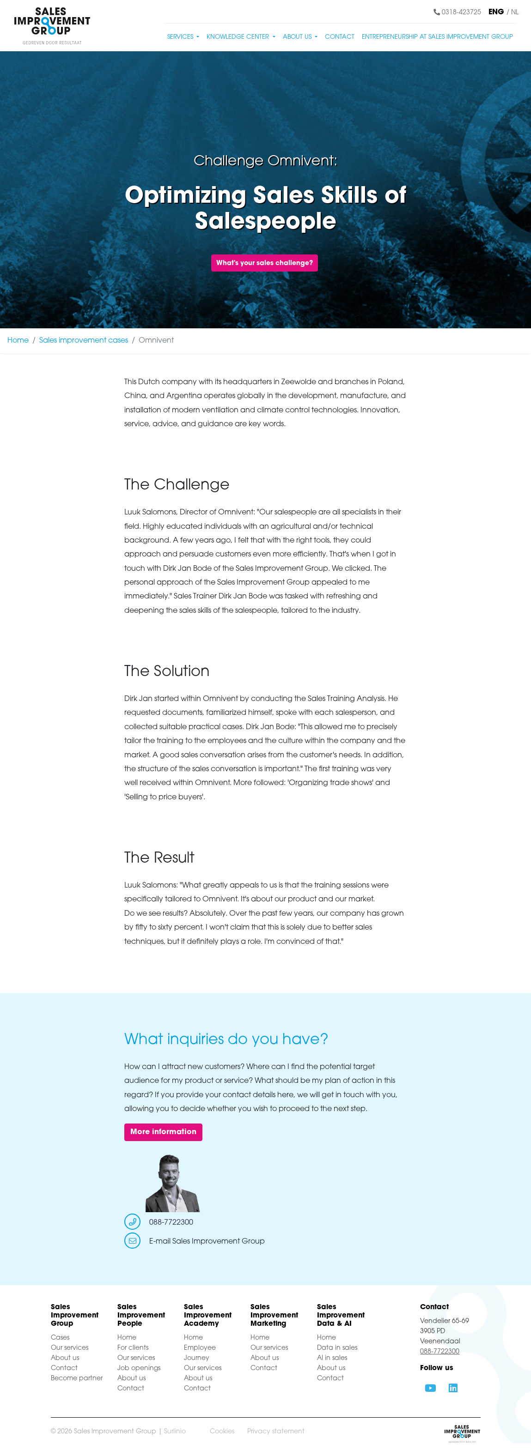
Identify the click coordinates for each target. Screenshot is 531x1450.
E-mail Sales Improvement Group (207, 1241)
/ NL (513, 12)
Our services (69, 1348)
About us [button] (298, 37)
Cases (60, 1338)
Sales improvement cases (83, 340)
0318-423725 (457, 12)
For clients (132, 1348)
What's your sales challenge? (264, 263)
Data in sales (337, 1348)
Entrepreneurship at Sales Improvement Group (437, 37)
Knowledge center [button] (239, 37)
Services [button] (181, 37)
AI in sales (332, 1358)
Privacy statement (276, 1431)
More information (163, 1132)
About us (65, 1358)
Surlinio (175, 1431)
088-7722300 (171, 1222)
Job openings (138, 1368)
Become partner (77, 1378)
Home (18, 340)
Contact (339, 37)
